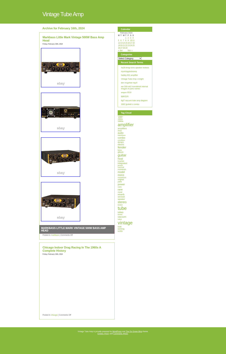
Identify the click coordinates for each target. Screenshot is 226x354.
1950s (120, 119)
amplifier (126, 124)
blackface (122, 135)
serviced (121, 197)
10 (131, 40)
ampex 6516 (126, 92)
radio (120, 187)
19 (119, 45)
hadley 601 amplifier (129, 75)
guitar (122, 155)
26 (119, 48)
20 (121, 45)
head (120, 158)
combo (121, 137)
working (121, 229)
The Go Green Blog (134, 331)
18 (133, 43)
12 (119, 43)
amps (120, 131)
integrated (122, 163)
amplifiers (122, 128)
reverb (121, 194)
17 (131, 43)
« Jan (120, 50)
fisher (120, 150)
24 (131, 45)
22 (126, 45)
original (121, 179)
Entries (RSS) (103, 334)
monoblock (122, 177)
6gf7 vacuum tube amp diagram (134, 100)
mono (121, 175)
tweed (120, 214)
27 (121, 48)
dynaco (121, 142)
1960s (120, 121)
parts (120, 182)
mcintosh (122, 169)
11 (133, 40)
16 (129, 43)
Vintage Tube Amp (62, 14)
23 (129, 45)
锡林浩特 (125, 96)
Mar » (130, 50)
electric (121, 144)
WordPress (117, 331)
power (121, 184)
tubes (120, 212)
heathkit (121, 161)
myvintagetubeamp (129, 71)
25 (133, 45)
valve (120, 219)
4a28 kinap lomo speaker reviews (135, 68)
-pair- (120, 116)
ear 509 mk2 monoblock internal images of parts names (134, 87)
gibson (120, 152)
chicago (54, 315)
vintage (125, 222)
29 (126, 48)
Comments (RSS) (120, 334)
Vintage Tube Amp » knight (132, 79)
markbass (55, 235)
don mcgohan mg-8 (129, 83)
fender (122, 147)
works (120, 231)
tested (120, 205)
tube (122, 208)
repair (120, 192)
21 (124, 45)
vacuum (122, 216)
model (121, 172)
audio (121, 133)
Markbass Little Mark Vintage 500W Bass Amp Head (73, 229)
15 (126, 43)
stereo (122, 202)
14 (124, 43)
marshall (121, 167)
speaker (121, 199)
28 (124, 48)
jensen (120, 165)
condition (121, 140)
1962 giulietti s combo (130, 104)
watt (119, 226)
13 (121, 43)
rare (120, 189)
